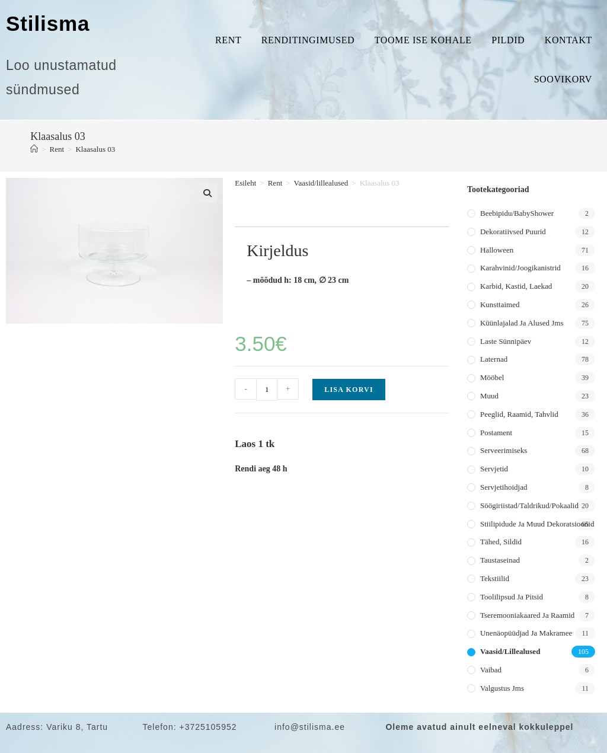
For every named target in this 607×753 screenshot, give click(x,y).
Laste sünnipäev (505, 341)
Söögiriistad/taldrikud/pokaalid (529, 505)
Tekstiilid (494, 578)
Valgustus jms (502, 688)
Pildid (508, 40)
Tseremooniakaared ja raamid (527, 615)
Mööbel (492, 377)
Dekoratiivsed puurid (513, 231)
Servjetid (494, 468)
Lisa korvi (348, 389)
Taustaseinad (500, 560)
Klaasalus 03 (95, 149)
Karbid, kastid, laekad (516, 286)
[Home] (34, 149)
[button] (207, 193)
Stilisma (48, 23)
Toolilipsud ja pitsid (511, 596)
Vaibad (490, 669)
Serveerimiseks (503, 450)
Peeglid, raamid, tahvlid (519, 414)
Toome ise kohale (423, 40)
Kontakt (568, 40)
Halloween (496, 249)
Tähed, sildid (501, 541)
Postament (496, 432)
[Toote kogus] (266, 389)
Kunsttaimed (499, 304)
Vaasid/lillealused (321, 182)
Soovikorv (563, 79)
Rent (228, 40)
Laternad (493, 359)
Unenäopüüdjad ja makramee (526, 632)
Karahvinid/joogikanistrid (520, 267)
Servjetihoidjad (503, 487)
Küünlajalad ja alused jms (521, 322)
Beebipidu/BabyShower (517, 213)
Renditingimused (307, 40)
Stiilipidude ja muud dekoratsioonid (537, 523)
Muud (489, 395)
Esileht (245, 182)
